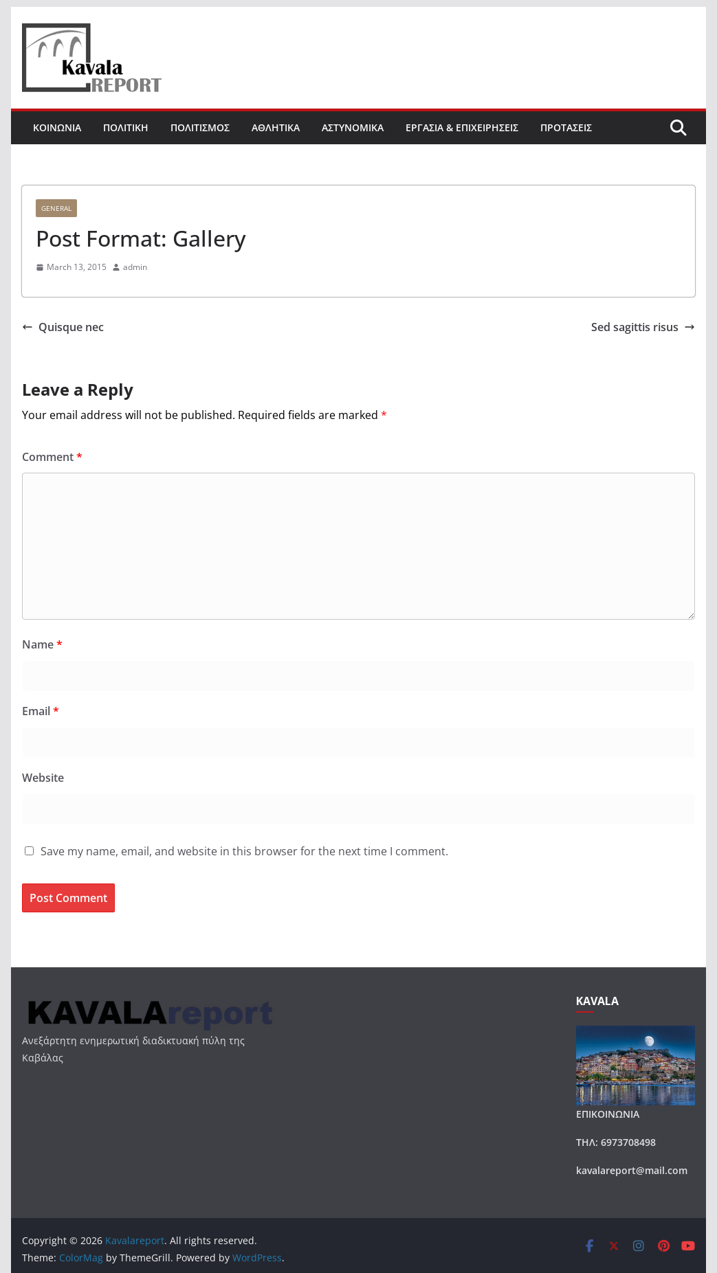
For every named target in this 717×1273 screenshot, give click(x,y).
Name (42, 644)
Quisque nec (63, 327)
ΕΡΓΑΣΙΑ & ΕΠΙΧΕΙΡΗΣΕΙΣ (462, 127)
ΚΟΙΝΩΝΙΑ (57, 127)
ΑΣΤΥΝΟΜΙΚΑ (353, 127)
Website (43, 777)
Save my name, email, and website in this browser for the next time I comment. (244, 851)
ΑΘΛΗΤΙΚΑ (276, 127)
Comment (52, 456)
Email (40, 711)
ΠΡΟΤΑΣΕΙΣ (566, 127)
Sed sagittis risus (643, 327)
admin (135, 267)
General (56, 208)
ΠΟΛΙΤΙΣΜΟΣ (200, 127)
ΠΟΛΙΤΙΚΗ (125, 127)
